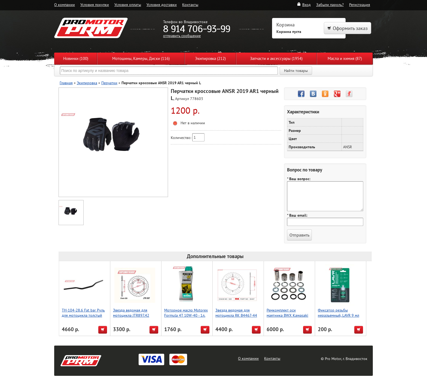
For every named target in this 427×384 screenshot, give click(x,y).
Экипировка (87, 82)
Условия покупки (94, 4)
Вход (304, 4)
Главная (66, 82)
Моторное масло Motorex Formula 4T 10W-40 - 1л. (186, 312)
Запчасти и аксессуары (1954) (276, 58)
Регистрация (359, 4)
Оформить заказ (347, 28)
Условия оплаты (127, 4)
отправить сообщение (182, 35)
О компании (64, 4)
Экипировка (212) (210, 58)
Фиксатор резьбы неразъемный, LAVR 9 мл (338, 312)
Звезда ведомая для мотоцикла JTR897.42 (131, 312)
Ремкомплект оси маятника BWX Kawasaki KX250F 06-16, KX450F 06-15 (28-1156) (287, 317)
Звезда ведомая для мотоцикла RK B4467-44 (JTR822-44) (236, 315)
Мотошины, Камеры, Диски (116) (141, 58)
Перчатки (109, 82)
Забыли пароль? (330, 4)
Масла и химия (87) (345, 58)
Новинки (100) (75, 58)
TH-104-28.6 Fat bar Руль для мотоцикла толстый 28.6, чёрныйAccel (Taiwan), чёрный (85, 317)
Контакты (190, 4)
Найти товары (296, 70)
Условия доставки (162, 4)
